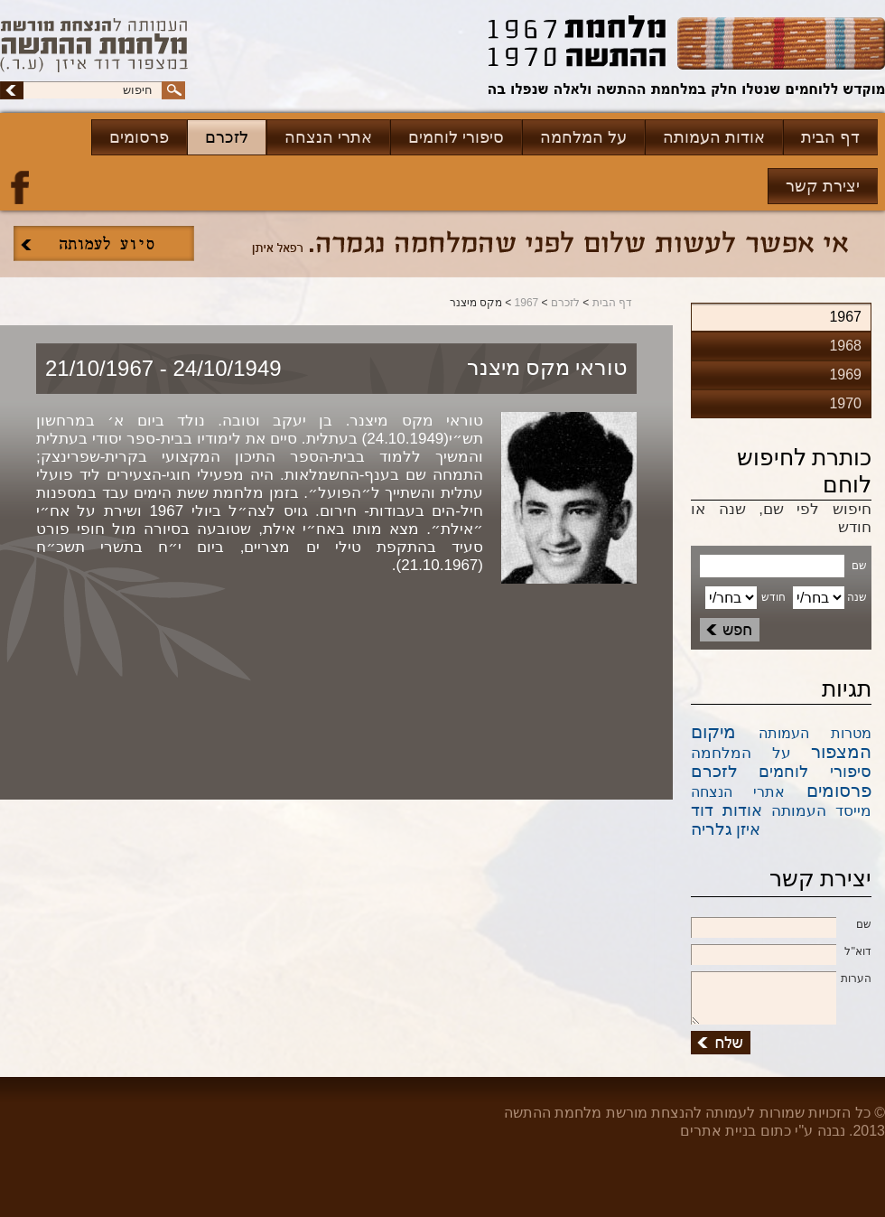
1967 (527, 302)
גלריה (711, 828)
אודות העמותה (714, 137)
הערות (781, 979)
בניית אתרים (718, 1130)
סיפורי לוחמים (456, 137)
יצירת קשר (823, 186)
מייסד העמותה (821, 810)
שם (781, 925)
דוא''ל (781, 952)
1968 (845, 345)
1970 (845, 403)
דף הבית (830, 137)
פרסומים (139, 137)
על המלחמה (583, 137)
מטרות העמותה (815, 733)
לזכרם (226, 137)
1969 (845, 374)
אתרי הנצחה (328, 137)
